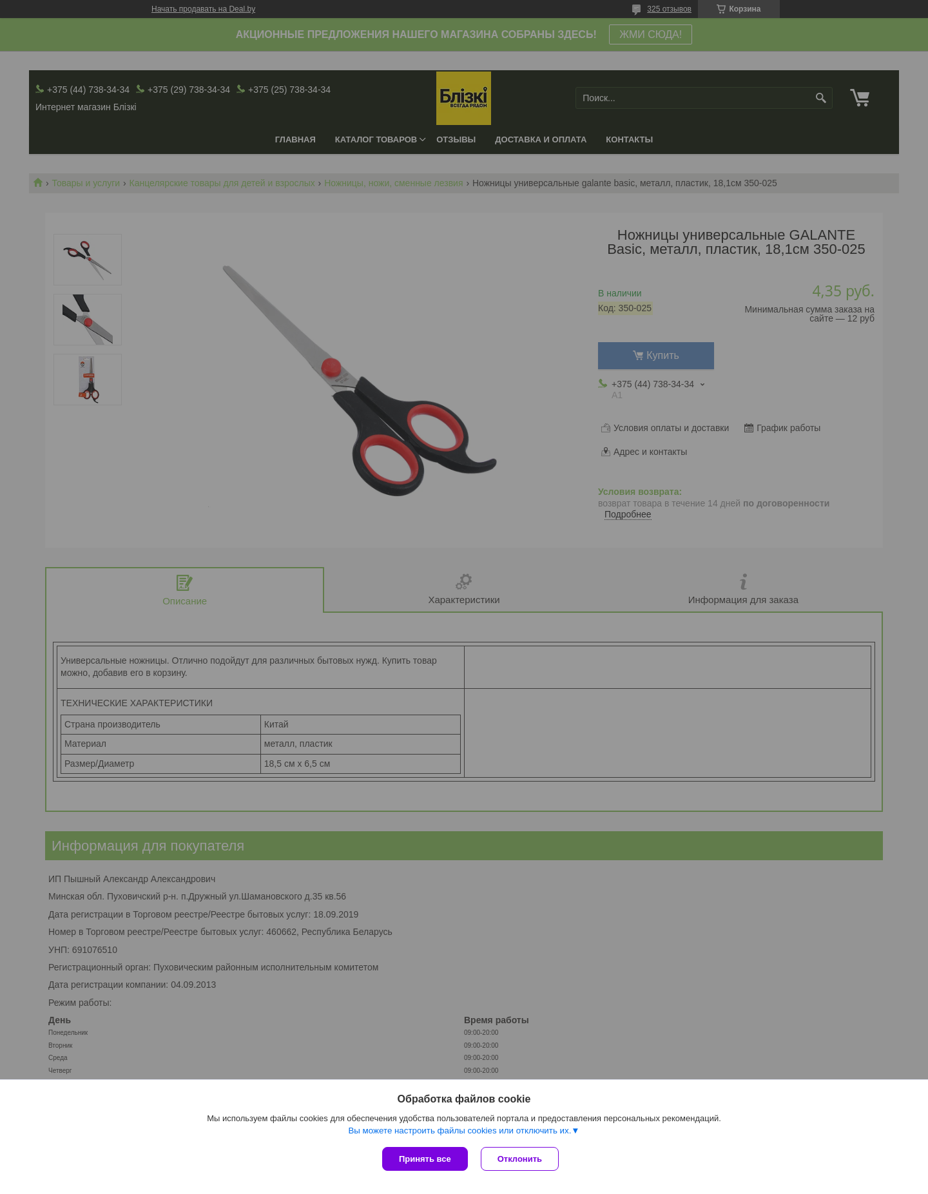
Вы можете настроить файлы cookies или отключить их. (459, 1130)
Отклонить (520, 1159)
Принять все (425, 1159)
